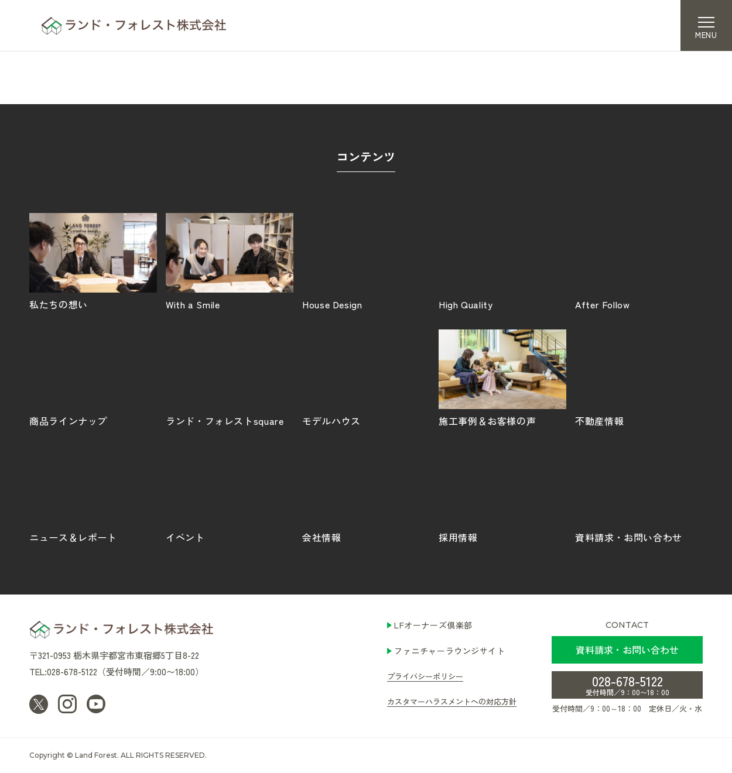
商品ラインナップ (93, 377)
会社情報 (366, 494)
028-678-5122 (627, 684)
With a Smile (229, 261)
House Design (366, 261)
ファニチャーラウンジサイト (449, 651)
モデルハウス (366, 377)
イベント (229, 494)
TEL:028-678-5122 (63, 671)
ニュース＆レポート (93, 494)
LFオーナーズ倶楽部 (433, 625)
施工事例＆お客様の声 (502, 377)
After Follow (639, 261)
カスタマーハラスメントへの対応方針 (451, 701)
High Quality (502, 261)
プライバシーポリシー (425, 676)
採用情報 (502, 494)
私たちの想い (93, 261)
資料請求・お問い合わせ (639, 494)
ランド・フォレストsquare (229, 377)
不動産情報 (639, 377)
